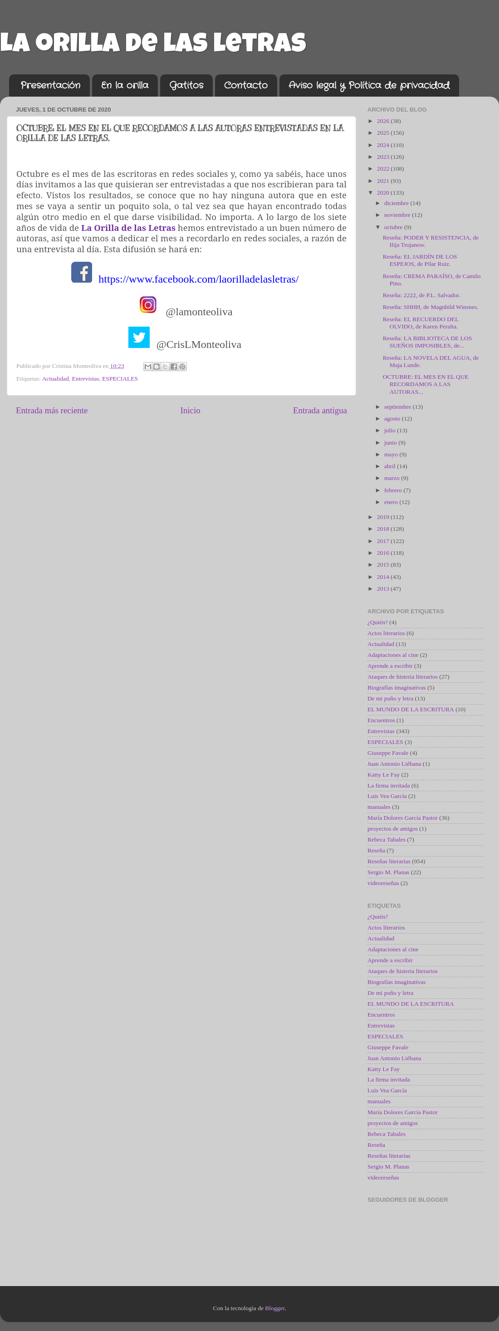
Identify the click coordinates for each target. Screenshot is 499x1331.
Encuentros (381, 720)
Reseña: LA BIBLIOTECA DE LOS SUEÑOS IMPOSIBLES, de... (427, 342)
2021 (384, 180)
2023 (384, 156)
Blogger (274, 1308)
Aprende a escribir (390, 665)
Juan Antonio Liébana (394, 763)
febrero (393, 490)
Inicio (191, 410)
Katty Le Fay (383, 774)
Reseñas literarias (389, 861)
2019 (384, 517)
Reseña (376, 850)
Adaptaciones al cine (392, 654)
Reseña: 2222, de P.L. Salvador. (421, 295)
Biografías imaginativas (396, 687)
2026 (384, 120)
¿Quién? (377, 622)
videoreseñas (383, 883)
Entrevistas (85, 378)
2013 (384, 588)
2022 (384, 168)
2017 (384, 541)
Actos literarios (386, 633)
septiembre (398, 406)
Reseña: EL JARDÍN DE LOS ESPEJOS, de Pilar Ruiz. (420, 260)
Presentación (50, 85)
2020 (384, 192)
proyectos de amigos (392, 828)
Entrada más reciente (52, 410)
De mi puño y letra (390, 698)
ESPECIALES (120, 378)
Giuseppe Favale (387, 752)
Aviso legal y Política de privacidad (369, 85)
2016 (384, 552)
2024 (384, 145)
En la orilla (124, 85)
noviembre (398, 214)
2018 (384, 528)
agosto (393, 418)
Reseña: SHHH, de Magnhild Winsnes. (431, 306)
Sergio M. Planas (388, 872)
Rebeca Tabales (386, 839)
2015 (384, 564)
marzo (392, 478)
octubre (394, 227)
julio (390, 430)
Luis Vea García (387, 796)
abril (390, 466)
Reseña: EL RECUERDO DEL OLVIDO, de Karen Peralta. (421, 323)
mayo (391, 454)
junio (391, 442)
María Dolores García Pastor (402, 817)
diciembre (397, 203)
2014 (384, 576)
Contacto (246, 85)
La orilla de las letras (153, 46)
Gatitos (186, 85)
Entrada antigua (320, 410)
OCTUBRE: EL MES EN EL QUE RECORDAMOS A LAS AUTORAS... (426, 384)
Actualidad (55, 378)
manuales (379, 806)
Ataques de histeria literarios (402, 676)
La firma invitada (388, 785)
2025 (384, 132)
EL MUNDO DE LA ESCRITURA (410, 709)
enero (391, 502)
